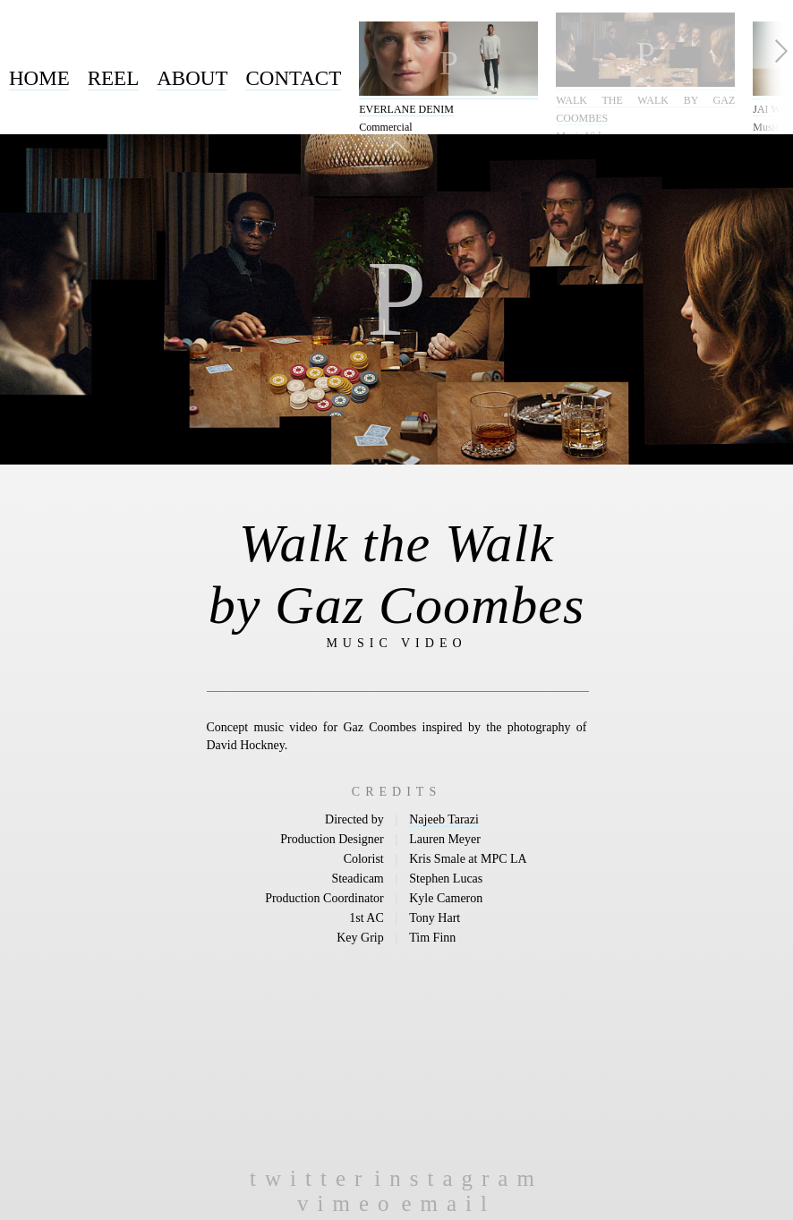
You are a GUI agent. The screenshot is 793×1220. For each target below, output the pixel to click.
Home (39, 78)
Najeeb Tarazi (444, 819)
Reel (114, 78)
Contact (293, 78)
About (192, 78)
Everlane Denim (406, 109)
